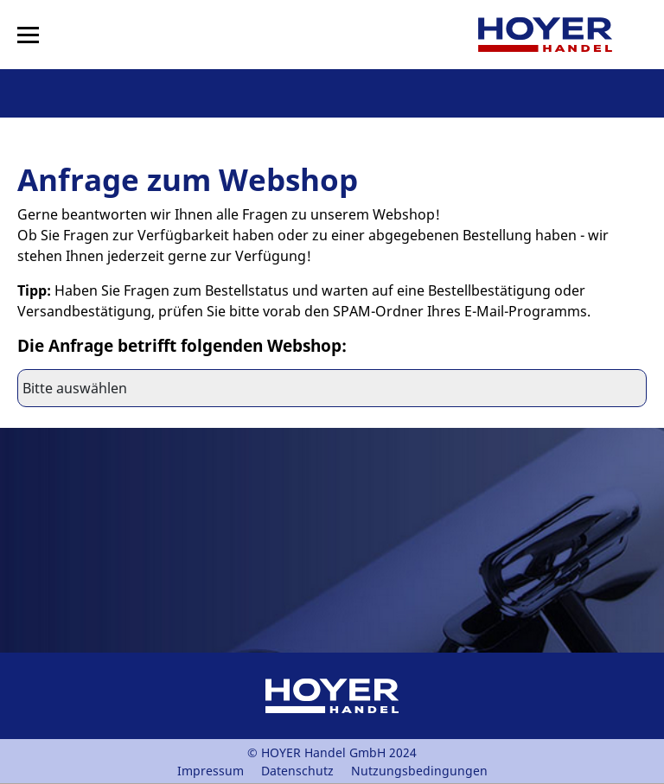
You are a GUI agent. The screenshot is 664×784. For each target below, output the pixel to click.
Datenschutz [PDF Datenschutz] (297, 770)
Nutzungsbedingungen (419, 770)
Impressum (210, 770)
